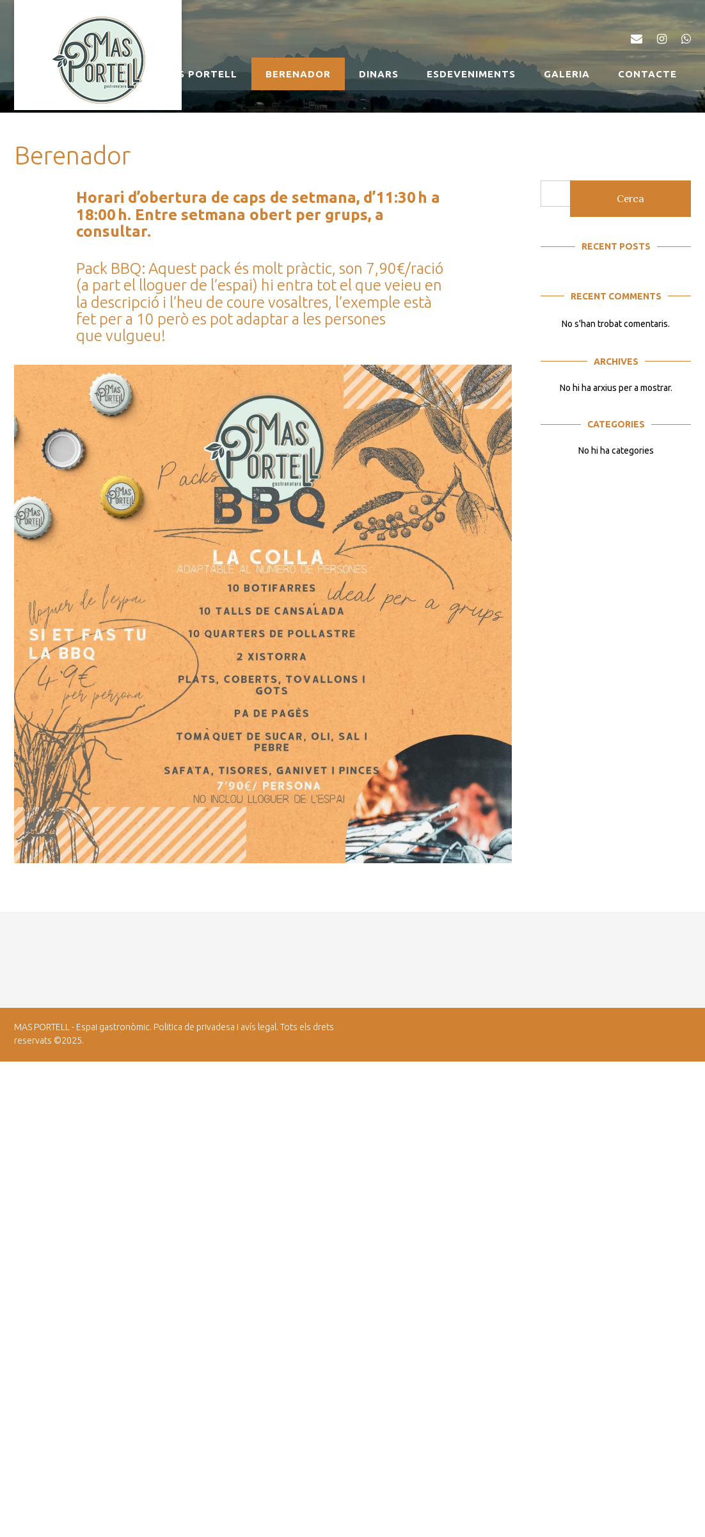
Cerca (630, 199)
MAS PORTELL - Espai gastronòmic (82, 1027)
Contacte (647, 73)
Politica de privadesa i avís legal (215, 1027)
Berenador (298, 73)
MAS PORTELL (199, 73)
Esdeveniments (471, 73)
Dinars (379, 73)
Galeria (567, 73)
